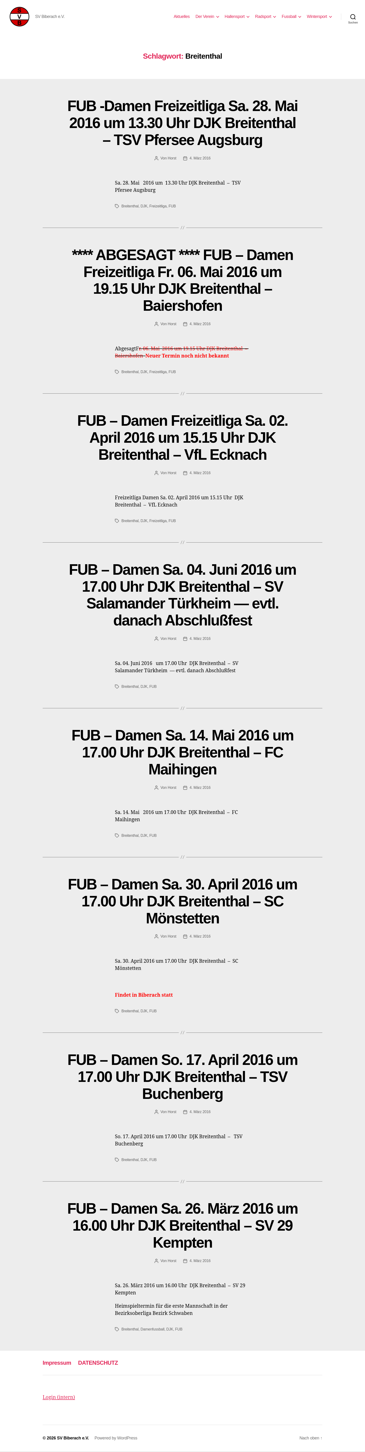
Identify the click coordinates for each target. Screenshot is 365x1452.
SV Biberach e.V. (73, 1438)
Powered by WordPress (116, 1438)
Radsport (263, 16)
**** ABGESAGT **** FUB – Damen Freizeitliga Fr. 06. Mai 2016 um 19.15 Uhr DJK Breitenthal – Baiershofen (182, 281)
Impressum (57, 1364)
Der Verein (205, 16)
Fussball (289, 16)
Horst (172, 159)
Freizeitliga (158, 207)
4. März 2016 (199, 159)
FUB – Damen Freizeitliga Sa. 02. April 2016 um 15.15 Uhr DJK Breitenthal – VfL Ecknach (182, 438)
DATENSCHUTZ (98, 1364)
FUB (172, 207)
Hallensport (235, 16)
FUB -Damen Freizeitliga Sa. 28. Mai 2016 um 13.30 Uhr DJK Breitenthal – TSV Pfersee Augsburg (182, 123)
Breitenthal (130, 207)
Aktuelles (182, 16)
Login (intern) (59, 1398)
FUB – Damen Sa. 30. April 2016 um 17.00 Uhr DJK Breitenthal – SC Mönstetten (182, 902)
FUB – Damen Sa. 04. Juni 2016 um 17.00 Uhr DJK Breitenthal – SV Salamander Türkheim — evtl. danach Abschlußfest (182, 596)
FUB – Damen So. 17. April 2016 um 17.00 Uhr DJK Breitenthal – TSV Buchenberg (182, 1077)
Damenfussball (152, 1330)
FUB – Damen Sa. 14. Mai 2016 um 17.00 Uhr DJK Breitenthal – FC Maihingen (183, 753)
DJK (144, 207)
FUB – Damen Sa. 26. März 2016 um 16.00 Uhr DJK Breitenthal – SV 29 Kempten (182, 1226)
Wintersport (317, 16)
